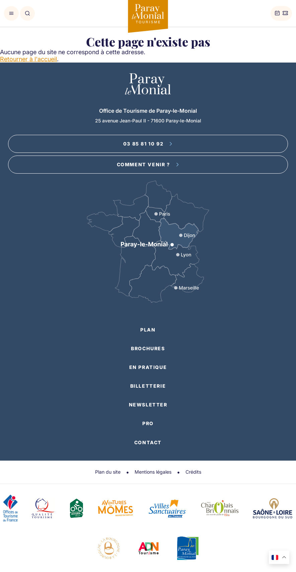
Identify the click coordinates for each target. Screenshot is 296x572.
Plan (147, 329)
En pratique (148, 367)
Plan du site (108, 472)
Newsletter (148, 404)
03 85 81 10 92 (148, 144)
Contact (148, 442)
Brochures (148, 348)
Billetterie (148, 386)
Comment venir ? (148, 164)
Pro (148, 423)
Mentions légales (153, 472)
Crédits (193, 472)
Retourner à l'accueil (28, 59)
